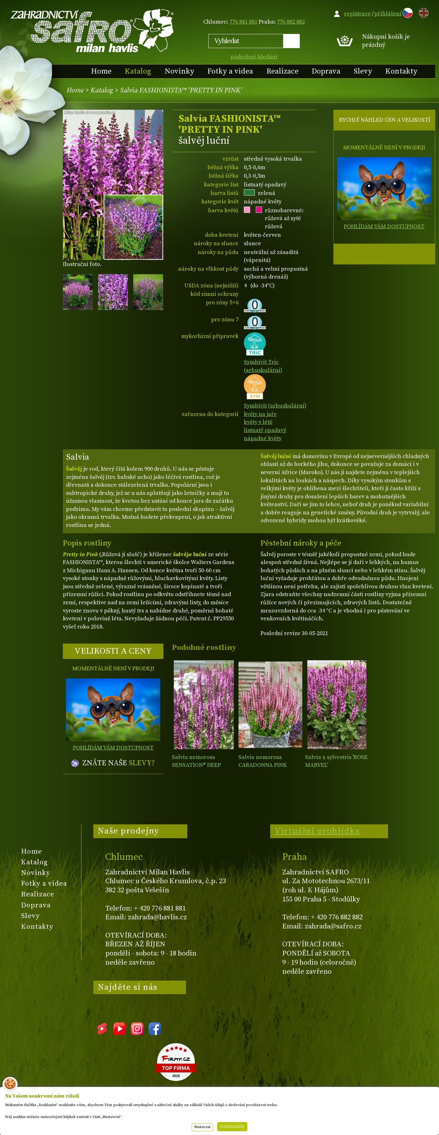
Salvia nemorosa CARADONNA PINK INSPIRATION (263, 765)
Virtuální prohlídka (317, 831)
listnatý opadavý (265, 430)
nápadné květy (263, 438)
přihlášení (388, 13)
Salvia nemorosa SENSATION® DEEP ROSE (196, 765)
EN (422, 11)
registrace (357, 13)
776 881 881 (243, 21)
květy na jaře (260, 414)
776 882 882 (291, 21)
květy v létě (258, 422)
